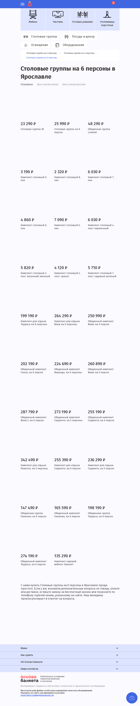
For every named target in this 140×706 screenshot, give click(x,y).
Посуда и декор (79, 37)
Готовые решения (82, 16)
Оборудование (69, 45)
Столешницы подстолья (107, 18)
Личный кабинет (94, 2)
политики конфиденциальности (37, 695)
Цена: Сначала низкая (50, 84)
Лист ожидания (106, 2)
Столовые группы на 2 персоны (42, 53)
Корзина (113, 3)
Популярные (28, 84)
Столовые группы (39, 37)
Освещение (35, 45)
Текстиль (58, 16)
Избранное (100, 2)
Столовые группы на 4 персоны (81, 53)
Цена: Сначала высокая (79, 84)
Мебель (33, 16)
